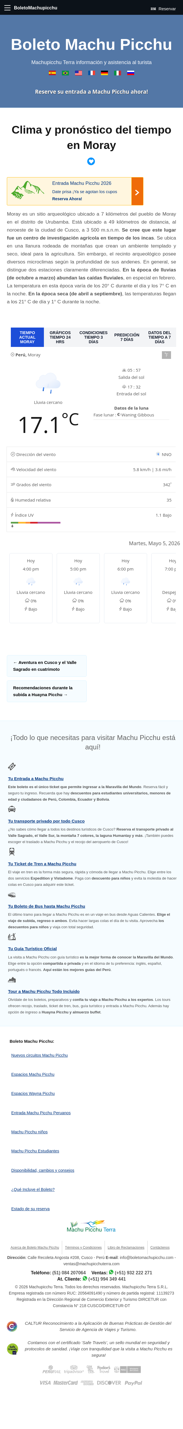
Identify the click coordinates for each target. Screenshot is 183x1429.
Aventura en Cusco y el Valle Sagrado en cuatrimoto (44, 666)
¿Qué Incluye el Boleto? (33, 1189)
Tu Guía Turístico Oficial (32, 948)
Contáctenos (160, 1248)
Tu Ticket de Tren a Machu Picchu (42, 863)
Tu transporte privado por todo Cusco (46, 821)
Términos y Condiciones (83, 1248)
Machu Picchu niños (29, 1132)
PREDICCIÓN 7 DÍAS (126, 337)
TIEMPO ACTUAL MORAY (27, 337)
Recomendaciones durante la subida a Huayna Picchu (42, 691)
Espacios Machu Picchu (32, 1074)
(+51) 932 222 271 (133, 1272)
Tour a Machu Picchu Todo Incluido (44, 991)
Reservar (163, 8)
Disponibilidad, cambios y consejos (42, 1170)
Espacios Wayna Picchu (33, 1093)
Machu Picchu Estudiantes (35, 1151)
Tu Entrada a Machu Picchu (36, 778)
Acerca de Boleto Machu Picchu (35, 1248)
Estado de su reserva (30, 1209)
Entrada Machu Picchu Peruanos (41, 1113)
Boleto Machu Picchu (91, 44)
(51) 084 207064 (69, 1272)
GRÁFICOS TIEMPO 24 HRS (60, 337)
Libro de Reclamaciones (126, 1248)
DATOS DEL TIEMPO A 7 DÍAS (159, 337)
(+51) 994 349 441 (107, 1279)
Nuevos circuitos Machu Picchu (39, 1055)
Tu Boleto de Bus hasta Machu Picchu (46, 906)
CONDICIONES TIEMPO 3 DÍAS (94, 337)
